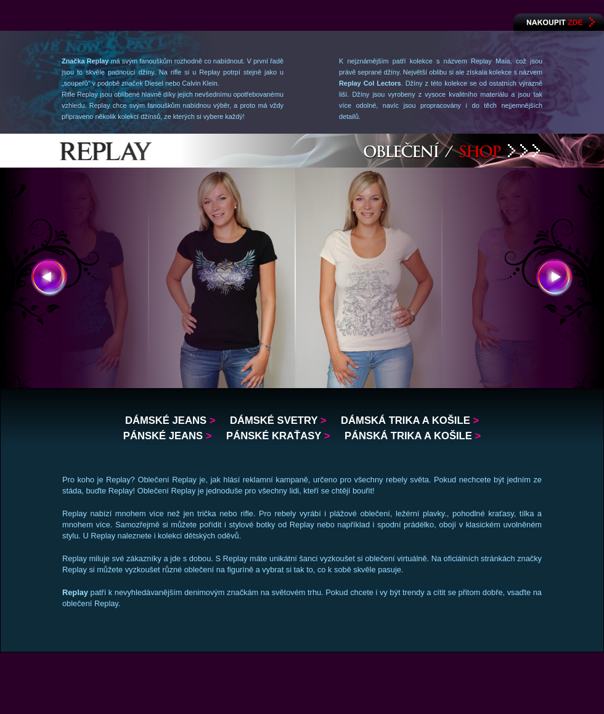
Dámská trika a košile (410, 420)
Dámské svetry (278, 420)
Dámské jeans (170, 420)
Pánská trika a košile (413, 436)
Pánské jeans (167, 436)
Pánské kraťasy (278, 436)
